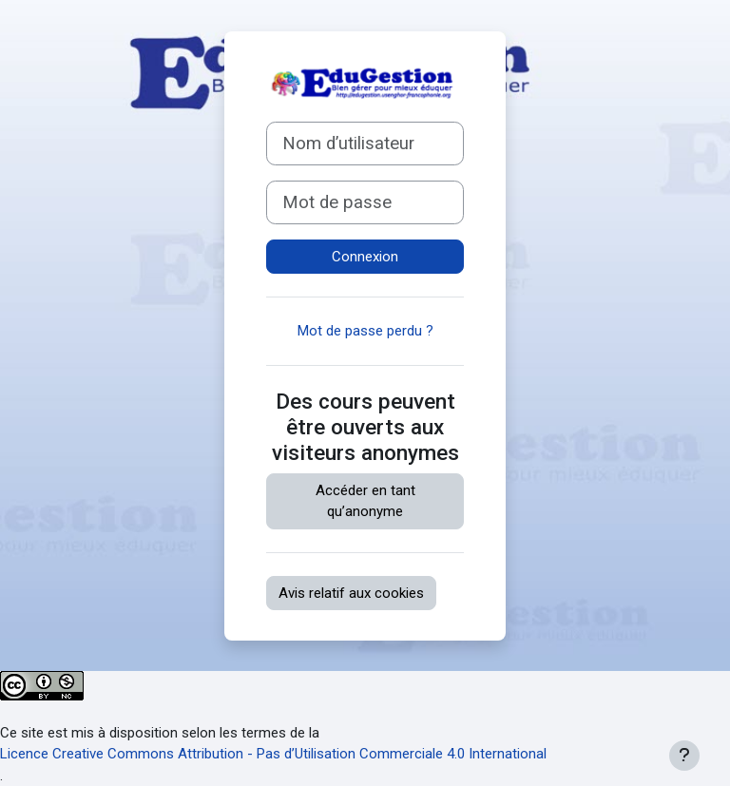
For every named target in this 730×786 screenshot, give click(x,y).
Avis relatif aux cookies (351, 593)
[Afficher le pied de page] (684, 755)
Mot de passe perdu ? (365, 330)
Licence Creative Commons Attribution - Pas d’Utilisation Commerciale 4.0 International (273, 753)
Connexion (365, 256)
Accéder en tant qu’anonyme (365, 501)
